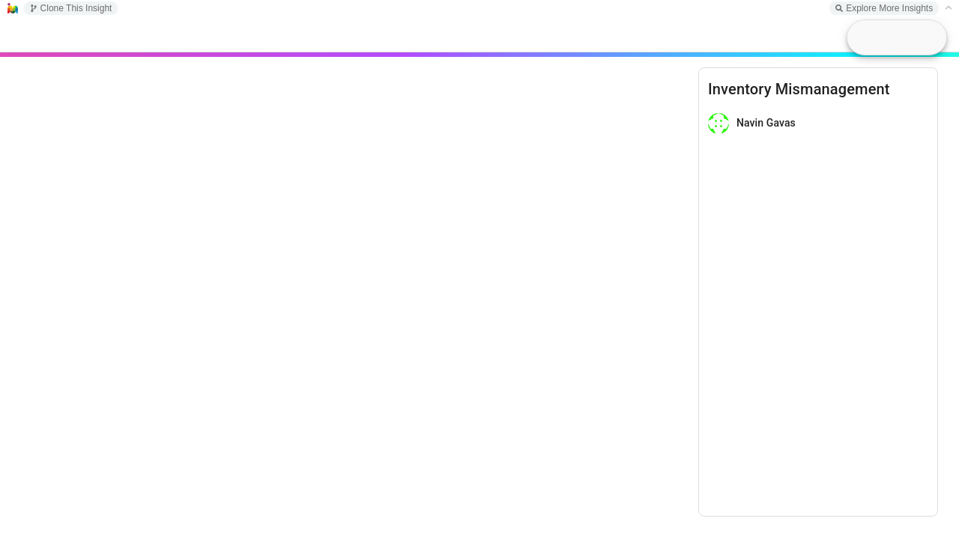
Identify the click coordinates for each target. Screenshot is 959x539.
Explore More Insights (884, 8)
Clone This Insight (71, 8)
